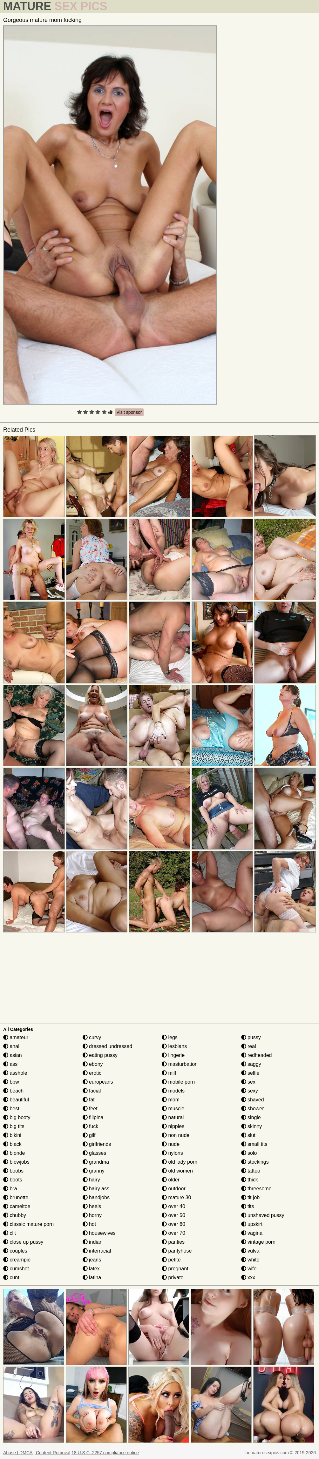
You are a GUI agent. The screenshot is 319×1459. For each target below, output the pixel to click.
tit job (250, 1197)
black (12, 1144)
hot (89, 1224)
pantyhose (177, 1251)
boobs (13, 1170)
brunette (15, 1197)
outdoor (174, 1188)
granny (94, 1170)
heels (92, 1206)
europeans (98, 1082)
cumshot (16, 1268)
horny (92, 1215)
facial (92, 1090)
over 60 (173, 1224)
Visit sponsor (129, 412)
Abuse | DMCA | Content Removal (36, 1452)
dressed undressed (107, 1046)
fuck (90, 1126)
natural (173, 1117)
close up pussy (23, 1242)
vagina (252, 1233)
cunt (11, 1277)
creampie (17, 1259)
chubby (14, 1215)
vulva (250, 1251)
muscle (173, 1108)
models (173, 1090)
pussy (251, 1037)
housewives (99, 1233)
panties (173, 1242)
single (251, 1117)
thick (249, 1179)
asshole (15, 1073)
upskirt (252, 1224)
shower (252, 1108)
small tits (254, 1144)
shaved (252, 1099)
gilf (89, 1135)
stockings (255, 1162)
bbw (11, 1082)
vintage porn (258, 1242)
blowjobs (16, 1162)
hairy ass (96, 1188)
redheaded (256, 1055)
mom (171, 1099)
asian (12, 1055)
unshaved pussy (262, 1215)
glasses (94, 1153)
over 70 (173, 1233)
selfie (250, 1073)
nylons (172, 1153)
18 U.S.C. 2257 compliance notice (105, 1452)
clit (9, 1233)
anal (11, 1046)
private (172, 1277)
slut (248, 1135)
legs (170, 1037)
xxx (248, 1277)
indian (93, 1242)
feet (90, 1108)
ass (10, 1064)
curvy (92, 1037)
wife (249, 1268)
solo (249, 1153)
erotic (92, 1073)
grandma (96, 1162)
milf (169, 1073)
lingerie (173, 1055)
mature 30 (176, 1197)
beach (13, 1090)
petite (171, 1259)
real (248, 1046)
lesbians (174, 1046)
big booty (16, 1117)
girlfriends (97, 1144)
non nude (175, 1135)
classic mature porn (28, 1224)
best (11, 1108)
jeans (92, 1259)
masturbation (180, 1064)
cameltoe (16, 1206)
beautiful (16, 1099)
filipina (93, 1117)
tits (247, 1206)
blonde (14, 1153)
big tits (13, 1126)
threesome (256, 1188)
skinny (251, 1126)
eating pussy (100, 1055)
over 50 (173, 1215)
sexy (249, 1090)
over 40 (173, 1206)
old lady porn (179, 1162)
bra (10, 1188)
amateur (15, 1037)
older (171, 1179)
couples (15, 1251)
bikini (12, 1135)
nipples (173, 1126)
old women (177, 1170)
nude (171, 1144)
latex (91, 1268)
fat (89, 1099)
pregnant (175, 1268)
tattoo (250, 1170)
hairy (91, 1179)
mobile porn (178, 1082)
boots (12, 1179)
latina (92, 1277)
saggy (251, 1064)
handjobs (96, 1197)
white (250, 1259)
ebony (93, 1064)
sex (248, 1082)
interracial (97, 1251)
